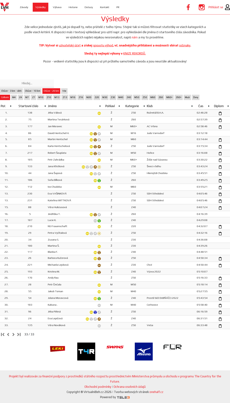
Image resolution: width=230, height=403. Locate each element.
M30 (104, 97)
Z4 (20, 97)
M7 (27, 97)
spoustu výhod (103, 45)
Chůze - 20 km (51, 90)
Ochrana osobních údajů (130, 386)
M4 (14, 97)
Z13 (65, 97)
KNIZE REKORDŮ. (134, 53)
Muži (187, 97)
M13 (56, 97)
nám (135, 37)
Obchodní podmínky (97, 386)
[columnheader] (6, 106)
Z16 (81, 97)
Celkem (5, 97)
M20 (88, 97)
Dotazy (89, 7)
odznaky (184, 45)
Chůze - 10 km (32, 90)
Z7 (33, 97)
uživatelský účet (70, 45)
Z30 (113, 97)
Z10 (49, 97)
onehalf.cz (156, 392)
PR (119, 7)
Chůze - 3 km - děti (11, 90)
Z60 (161, 97)
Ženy (195, 97)
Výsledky (41, 7)
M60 (152, 97)
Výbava (57, 7)
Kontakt (105, 7)
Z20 (97, 97)
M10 (40, 97)
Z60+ (178, 97)
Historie (73, 7)
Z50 (145, 97)
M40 (120, 97)
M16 (72, 97)
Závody (24, 7)
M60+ (169, 97)
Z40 (129, 97)
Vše (64, 90)
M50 (136, 97)
